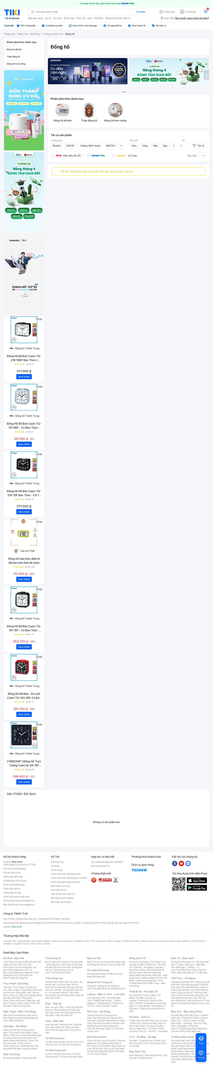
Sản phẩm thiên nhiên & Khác (20, 1039)
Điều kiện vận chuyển (61, 902)
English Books (146, 1058)
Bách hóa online (143, 975)
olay (178, 941)
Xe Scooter (154, 1043)
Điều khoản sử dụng (60, 886)
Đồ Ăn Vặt (97, 1048)
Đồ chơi (33, 962)
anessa (161, 941)
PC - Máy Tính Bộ (100, 1006)
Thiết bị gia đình (29, 1058)
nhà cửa (81, 18)
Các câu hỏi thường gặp (14, 868)
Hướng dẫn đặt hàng (13, 876)
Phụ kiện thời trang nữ (97, 974)
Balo (89, 962)
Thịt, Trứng (18, 987)
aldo (109, 941)
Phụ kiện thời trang (98, 970)
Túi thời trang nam (55, 1050)
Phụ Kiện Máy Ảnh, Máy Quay (185, 1015)
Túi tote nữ (63, 1044)
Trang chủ (169, 11)
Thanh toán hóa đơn (138, 1020)
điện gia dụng (35, 18)
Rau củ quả (13, 990)
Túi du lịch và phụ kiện (103, 962)
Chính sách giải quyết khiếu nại (65, 882)
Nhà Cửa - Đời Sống (98, 1011)
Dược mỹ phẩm (30, 1048)
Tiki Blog (55, 866)
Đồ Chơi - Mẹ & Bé (13, 958)
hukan (27, 943)
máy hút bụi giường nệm (188, 1052)
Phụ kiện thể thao (190, 987)
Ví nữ (76, 1042)
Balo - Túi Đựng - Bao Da (189, 1023)
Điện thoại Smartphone (14, 1015)
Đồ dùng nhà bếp (11, 1058)
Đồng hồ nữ (104, 986)
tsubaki (46, 943)
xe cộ (48, 18)
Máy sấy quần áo (186, 972)
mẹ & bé (57, 18)
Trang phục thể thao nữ (182, 982)
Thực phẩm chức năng (19, 1032)
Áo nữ (48, 962)
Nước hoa (14, 1046)
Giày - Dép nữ (53, 1003)
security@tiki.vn (27, 904)
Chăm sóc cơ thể (18, 1035)
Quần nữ (65, 962)
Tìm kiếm (140, 11)
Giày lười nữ (70, 1012)
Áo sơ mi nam (64, 984)
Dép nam (60, 1027)
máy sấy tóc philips (191, 1043)
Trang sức (92, 986)
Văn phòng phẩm (153, 1055)
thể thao (99, 18)
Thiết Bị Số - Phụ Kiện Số (143, 991)
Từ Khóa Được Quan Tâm (185, 1036)
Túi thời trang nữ (54, 1038)
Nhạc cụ (109, 1028)
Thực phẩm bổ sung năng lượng (190, 1001)
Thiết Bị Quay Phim (188, 1028)
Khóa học (154, 1020)
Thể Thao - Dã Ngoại (183, 978)
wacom (152, 941)
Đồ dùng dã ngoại (190, 984)
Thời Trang (155, 962)
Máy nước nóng (189, 970)
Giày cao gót (51, 1007)
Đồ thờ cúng (98, 1028)
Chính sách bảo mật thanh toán (66, 874)
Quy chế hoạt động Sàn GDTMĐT (107, 862)
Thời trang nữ (53, 958)
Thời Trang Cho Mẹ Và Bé (15, 962)
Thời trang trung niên (61, 972)
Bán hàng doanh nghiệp (62, 898)
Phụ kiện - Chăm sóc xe (140, 1040)
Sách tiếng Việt (136, 1055)
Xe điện (157, 1040)
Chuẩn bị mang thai (18, 978)
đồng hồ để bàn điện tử (118, 18)
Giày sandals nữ (61, 1010)
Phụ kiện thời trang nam (105, 975)
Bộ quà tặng (101, 1054)
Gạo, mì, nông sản (18, 995)
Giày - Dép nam (54, 1020)
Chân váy (65, 967)
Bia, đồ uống (14, 998)
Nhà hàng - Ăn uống (144, 1026)
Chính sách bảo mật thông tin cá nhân (69, 878)
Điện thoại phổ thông (19, 1018)
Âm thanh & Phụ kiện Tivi (183, 962)
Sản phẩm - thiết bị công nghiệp (148, 979)
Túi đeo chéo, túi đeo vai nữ (58, 1042)
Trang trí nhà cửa (95, 1015)
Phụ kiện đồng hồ (101, 988)
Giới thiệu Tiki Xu (59, 890)
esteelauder (24, 941)
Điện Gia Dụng (11, 1054)
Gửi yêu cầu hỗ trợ (11, 872)
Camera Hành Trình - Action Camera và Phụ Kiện (189, 1020)
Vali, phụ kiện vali (116, 964)
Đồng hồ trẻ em (118, 988)
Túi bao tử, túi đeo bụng (70, 1056)
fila (39, 943)
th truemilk (37, 941)
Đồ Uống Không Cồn (104, 1051)
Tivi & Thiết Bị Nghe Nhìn (146, 981)
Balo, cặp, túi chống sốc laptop (106, 963)
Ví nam (48, 1054)
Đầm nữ (56, 962)
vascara (7, 941)
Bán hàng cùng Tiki (100, 866)
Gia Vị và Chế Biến (101, 1046)
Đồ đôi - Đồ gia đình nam (67, 990)
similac (185, 941)
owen (54, 941)
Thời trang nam (54, 978)
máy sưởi (175, 1040)
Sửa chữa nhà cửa (101, 1018)
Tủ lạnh (180, 964)
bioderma (79, 941)
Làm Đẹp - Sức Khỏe (15, 1026)
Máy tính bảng (16, 1020)
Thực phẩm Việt (28, 990)
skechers (101, 941)
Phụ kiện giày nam (60, 1030)
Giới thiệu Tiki (57, 862)
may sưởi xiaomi (186, 1048)
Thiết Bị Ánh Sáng (189, 1018)
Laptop (113, 1006)
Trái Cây (7, 987)
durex (70, 941)
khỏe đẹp (69, 18)
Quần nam (64, 982)
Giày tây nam (66, 1024)
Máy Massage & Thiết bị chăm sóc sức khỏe (22, 1036)
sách (90, 18)
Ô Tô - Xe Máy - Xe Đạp (142, 1036)
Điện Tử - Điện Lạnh (182, 958)
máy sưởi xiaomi (193, 1051)
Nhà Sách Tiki (137, 1051)
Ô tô (145, 1043)
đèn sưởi (185, 1040)
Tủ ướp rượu (201, 972)
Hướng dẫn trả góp (12, 892)
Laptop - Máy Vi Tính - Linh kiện (106, 994)
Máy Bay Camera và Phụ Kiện (189, 1029)
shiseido (7, 943)
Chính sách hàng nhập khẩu (16, 896)
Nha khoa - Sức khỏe (147, 1028)
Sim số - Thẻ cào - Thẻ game (153, 1031)
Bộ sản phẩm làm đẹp (20, 1047)
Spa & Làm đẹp (149, 1023)
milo (93, 941)
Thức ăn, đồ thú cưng (19, 1003)
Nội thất (101, 1020)
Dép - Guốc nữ (66, 1007)
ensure (62, 941)
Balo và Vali (94, 958)
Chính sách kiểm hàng (13, 884)
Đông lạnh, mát (23, 992)
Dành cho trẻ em (17, 1000)
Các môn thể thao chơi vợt (190, 996)
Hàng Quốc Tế (137, 958)
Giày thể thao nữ (195, 1000)
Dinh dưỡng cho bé (18, 970)
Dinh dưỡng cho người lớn (21, 972)
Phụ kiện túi (75, 1044)
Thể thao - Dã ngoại (143, 967)
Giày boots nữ (56, 1012)
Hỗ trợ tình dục (27, 1046)
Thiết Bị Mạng (103, 1003)
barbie (47, 941)
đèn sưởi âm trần (185, 1059)
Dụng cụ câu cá (184, 992)
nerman (143, 941)
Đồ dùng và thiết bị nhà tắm (107, 1023)
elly (87, 941)
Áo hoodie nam (58, 987)
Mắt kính (113, 974)
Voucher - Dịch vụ (139, 1016)
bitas (202, 941)
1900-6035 (16, 862)
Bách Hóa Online (97, 1036)
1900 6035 (16, 927)
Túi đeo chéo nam (62, 1054)
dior (14, 941)
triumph (117, 941)
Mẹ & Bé (147, 972)
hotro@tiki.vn (28, 900)
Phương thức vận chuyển (15, 880)
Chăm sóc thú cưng (96, 1040)
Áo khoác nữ (68, 964)
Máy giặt (180, 967)
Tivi (178, 970)
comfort (194, 941)
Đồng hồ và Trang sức (99, 982)
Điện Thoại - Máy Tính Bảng (19, 1011)
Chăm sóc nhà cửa (21, 1006)
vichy (33, 943)
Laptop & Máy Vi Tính (151, 978)
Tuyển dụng (56, 870)
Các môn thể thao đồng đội (190, 995)
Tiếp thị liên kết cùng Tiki (63, 894)
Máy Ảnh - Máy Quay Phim (186, 1011)
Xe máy (138, 1043)
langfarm (17, 943)
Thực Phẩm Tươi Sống (15, 983)
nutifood (126, 941)
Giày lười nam (51, 1024)
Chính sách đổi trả (11, 888)
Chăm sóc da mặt (11, 1030)
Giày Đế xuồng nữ (64, 1015)
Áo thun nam (51, 982)
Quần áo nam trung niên (62, 995)
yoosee (170, 941)
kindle (135, 941)
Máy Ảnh (196, 1031)
